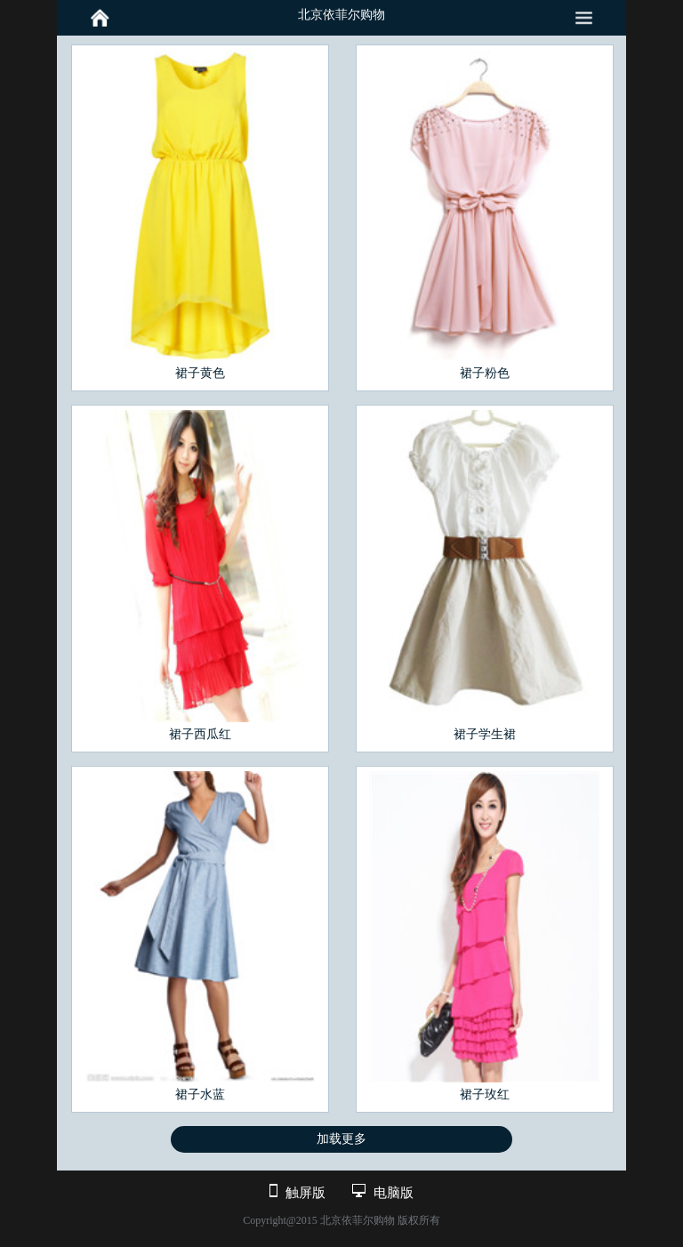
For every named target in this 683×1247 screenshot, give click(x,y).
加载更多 (341, 1139)
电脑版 (394, 1193)
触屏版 (305, 1193)
